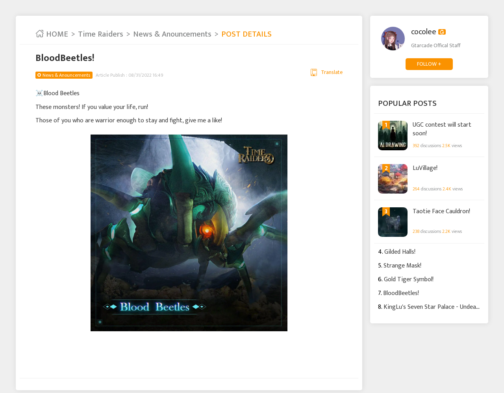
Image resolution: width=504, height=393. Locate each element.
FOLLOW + (429, 63)
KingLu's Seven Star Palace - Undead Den (437, 307)
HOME (51, 34)
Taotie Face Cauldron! (441, 211)
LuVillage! (425, 168)
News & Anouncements (172, 34)
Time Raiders (100, 34)
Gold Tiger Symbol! (409, 279)
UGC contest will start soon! (442, 129)
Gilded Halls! (399, 252)
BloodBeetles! (401, 293)
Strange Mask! (402, 265)
